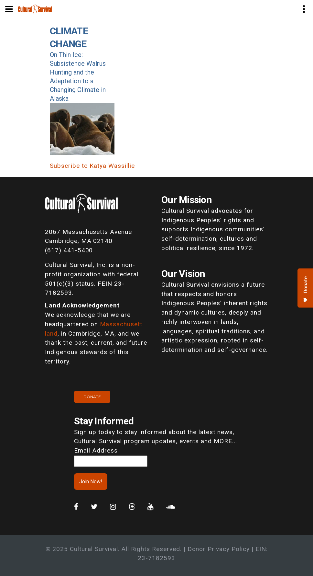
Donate (92, 396)
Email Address (95, 450)
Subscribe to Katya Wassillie (92, 165)
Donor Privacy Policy (219, 549)
